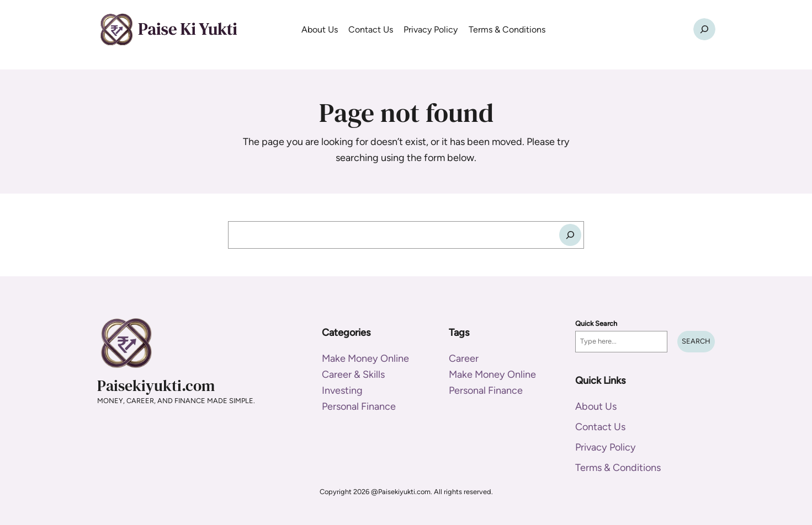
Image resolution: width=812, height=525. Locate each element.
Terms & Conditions (618, 468)
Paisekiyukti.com (156, 385)
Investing (342, 390)
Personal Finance (359, 406)
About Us (596, 406)
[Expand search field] (704, 29)
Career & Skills (353, 374)
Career (464, 358)
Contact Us (600, 427)
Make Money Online (365, 358)
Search (696, 341)
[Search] (570, 235)
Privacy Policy (605, 447)
